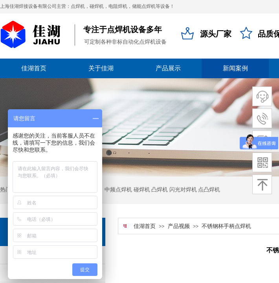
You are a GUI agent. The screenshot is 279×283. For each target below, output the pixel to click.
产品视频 (179, 226)
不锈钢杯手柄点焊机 (226, 226)
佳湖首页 (145, 226)
